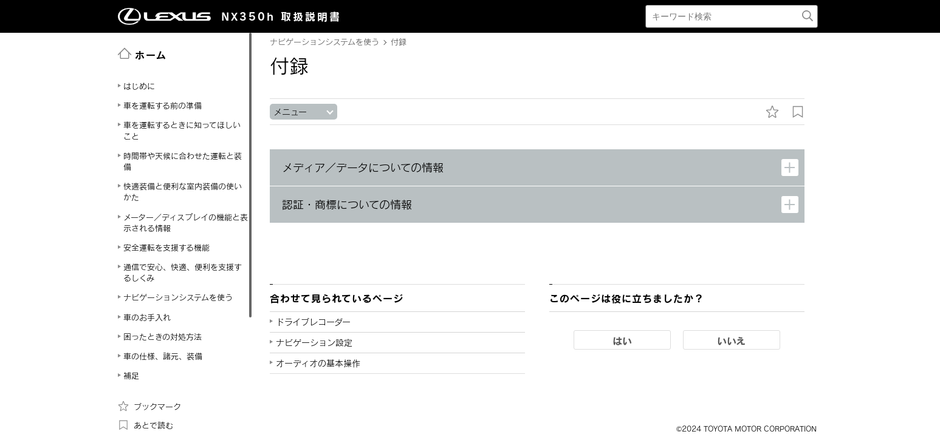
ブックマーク (149, 406)
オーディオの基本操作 (318, 363)
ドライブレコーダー (313, 322)
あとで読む (145, 424)
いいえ (731, 340)
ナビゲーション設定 (314, 342)
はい (622, 340)
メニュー (290, 112)
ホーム (142, 54)
